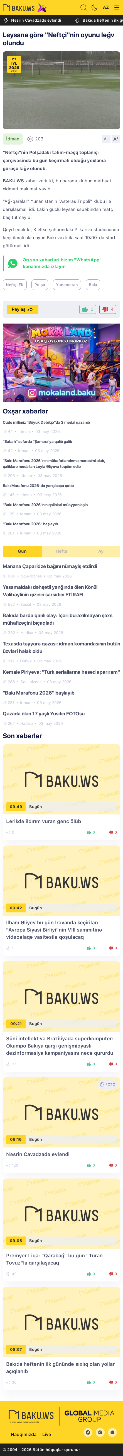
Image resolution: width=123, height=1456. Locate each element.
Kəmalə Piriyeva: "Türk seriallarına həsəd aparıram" (61, 672)
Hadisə (27, 632)
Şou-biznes (31, 576)
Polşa (40, 284)
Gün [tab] (22, 551)
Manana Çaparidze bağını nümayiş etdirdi (50, 566)
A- (106, 139)
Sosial (25, 604)
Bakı (93, 284)
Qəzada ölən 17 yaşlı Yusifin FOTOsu (44, 713)
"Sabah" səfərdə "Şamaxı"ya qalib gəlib (37, 441)
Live (46, 1434)
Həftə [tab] (61, 551)
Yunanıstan (67, 284)
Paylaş (23, 309)
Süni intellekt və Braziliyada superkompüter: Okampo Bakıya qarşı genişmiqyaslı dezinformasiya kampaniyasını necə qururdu (60, 1046)
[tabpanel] (61, 644)
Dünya (26, 661)
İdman (12, 139)
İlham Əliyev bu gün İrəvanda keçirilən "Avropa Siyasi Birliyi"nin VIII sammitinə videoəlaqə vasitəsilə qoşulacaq (54, 930)
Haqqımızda (23, 1434)
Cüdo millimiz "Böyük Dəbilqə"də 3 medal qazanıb (46, 422)
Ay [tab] (101, 551)
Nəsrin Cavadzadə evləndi (32, 20)
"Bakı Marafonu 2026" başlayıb (30, 524)
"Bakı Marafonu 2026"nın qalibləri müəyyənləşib (45, 505)
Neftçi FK (15, 284)
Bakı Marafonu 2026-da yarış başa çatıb (38, 485)
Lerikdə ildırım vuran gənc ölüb (43, 821)
